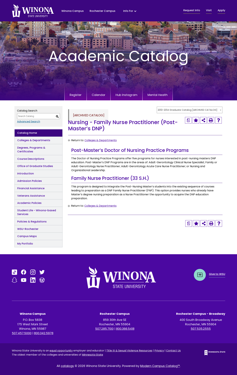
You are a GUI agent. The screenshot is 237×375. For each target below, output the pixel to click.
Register (76, 95)
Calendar (98, 95)
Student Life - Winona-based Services (36, 212)
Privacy (159, 350)
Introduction (25, 173)
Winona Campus (72, 11)
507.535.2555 (201, 329)
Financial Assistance (30, 188)
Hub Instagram (126, 95)
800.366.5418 (125, 329)
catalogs (67, 366)
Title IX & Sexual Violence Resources (129, 350)
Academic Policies (29, 203)
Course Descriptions (30, 159)
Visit (209, 10)
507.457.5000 (22, 333)
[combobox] (189, 110)
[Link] (14, 272)
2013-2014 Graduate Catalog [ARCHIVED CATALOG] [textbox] (187, 110)
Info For (128, 11)
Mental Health (158, 95)
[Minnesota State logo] (212, 352)
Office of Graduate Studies (35, 166)
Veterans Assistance (31, 196)
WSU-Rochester (27, 229)
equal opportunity (61, 350)
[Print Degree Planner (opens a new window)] (188, 120)
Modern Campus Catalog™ (160, 366)
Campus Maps (27, 236)
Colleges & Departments (33, 140)
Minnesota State (92, 355)
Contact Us (173, 350)
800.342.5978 (43, 333)
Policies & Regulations (32, 221)
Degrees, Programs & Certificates (31, 149)
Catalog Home (27, 133)
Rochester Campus (102, 11)
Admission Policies (29, 181)
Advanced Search (28, 121)
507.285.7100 (104, 329)
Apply (221, 10)
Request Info (191, 10)
